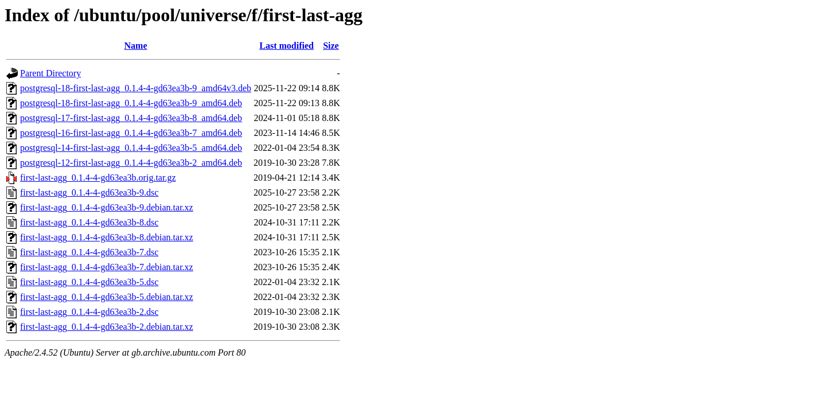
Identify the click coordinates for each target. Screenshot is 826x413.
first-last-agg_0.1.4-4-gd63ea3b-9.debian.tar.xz (106, 207)
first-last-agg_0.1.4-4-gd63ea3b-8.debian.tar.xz (106, 237)
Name (135, 45)
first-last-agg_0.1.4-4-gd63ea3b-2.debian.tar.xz (106, 327)
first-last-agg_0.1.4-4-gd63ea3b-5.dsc (89, 282)
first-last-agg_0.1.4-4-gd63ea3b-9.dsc (89, 192)
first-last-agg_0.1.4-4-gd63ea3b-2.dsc (89, 312)
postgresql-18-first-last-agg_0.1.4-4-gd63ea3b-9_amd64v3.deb (135, 88)
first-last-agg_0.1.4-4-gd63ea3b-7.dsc (89, 252)
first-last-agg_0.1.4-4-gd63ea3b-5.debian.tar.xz (106, 297)
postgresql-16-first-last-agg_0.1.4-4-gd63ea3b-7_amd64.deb (131, 133)
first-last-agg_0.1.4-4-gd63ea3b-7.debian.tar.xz (106, 267)
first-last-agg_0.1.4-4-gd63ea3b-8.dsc (89, 222)
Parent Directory (50, 73)
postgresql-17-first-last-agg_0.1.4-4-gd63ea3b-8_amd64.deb (131, 118)
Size (331, 45)
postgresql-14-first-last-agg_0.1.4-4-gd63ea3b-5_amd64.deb (131, 148)
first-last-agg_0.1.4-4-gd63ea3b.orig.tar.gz (98, 177)
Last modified (286, 45)
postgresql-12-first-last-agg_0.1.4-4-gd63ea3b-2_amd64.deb (131, 162)
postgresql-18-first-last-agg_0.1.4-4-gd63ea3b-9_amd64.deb (131, 103)
